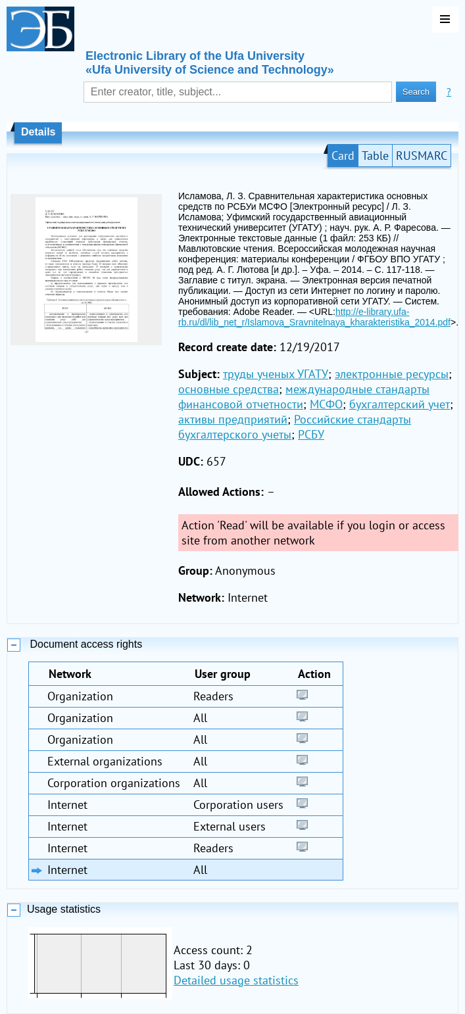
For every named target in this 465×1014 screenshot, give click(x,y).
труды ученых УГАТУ (275, 373)
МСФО (326, 404)
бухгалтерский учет (399, 404)
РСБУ (311, 434)
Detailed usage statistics (236, 980)
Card (343, 155)
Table (375, 155)
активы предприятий (232, 419)
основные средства (228, 389)
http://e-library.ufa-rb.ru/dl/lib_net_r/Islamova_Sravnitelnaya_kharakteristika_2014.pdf (314, 316)
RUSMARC (421, 155)
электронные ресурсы (392, 373)
